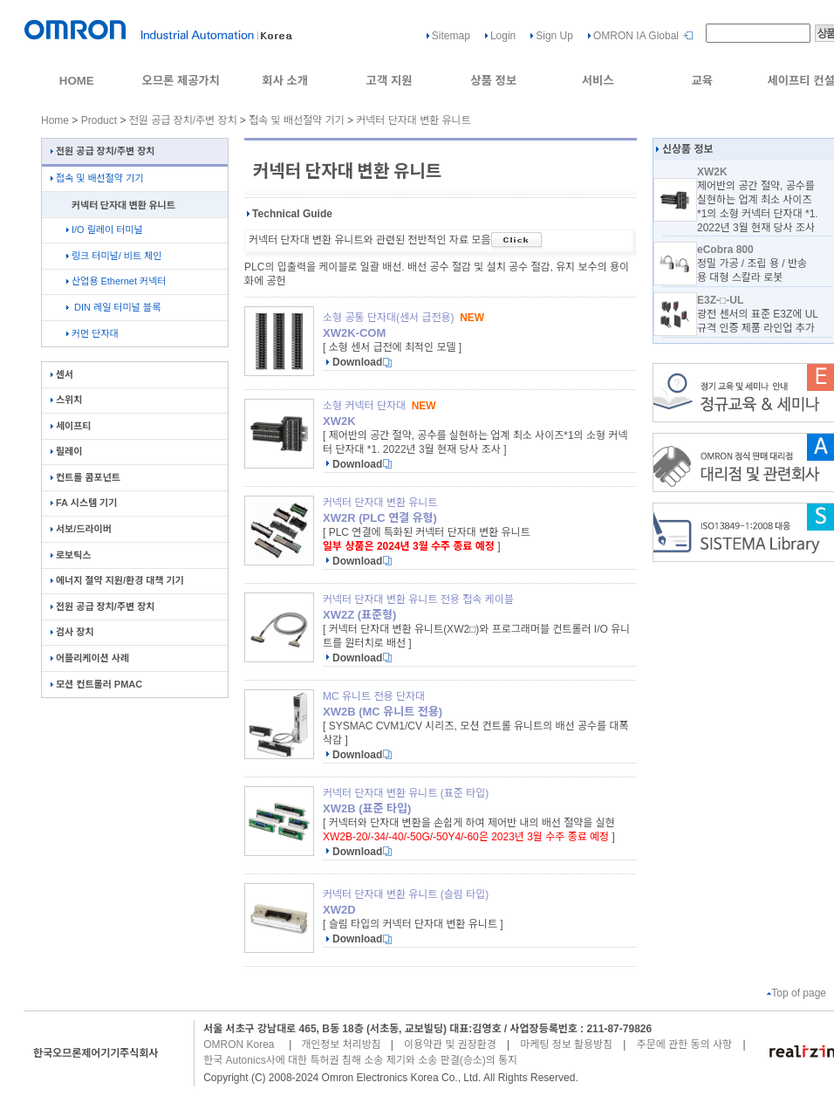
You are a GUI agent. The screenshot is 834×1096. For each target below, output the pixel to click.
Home (55, 120)
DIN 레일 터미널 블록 (113, 307)
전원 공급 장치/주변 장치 (183, 120)
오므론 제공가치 (180, 80)
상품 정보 (493, 80)
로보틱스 (71, 555)
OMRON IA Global (636, 36)
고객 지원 (389, 80)
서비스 (598, 80)
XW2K (712, 172)
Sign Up (554, 36)
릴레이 (66, 451)
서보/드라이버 (81, 529)
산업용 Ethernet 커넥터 (116, 281)
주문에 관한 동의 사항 (684, 1044)
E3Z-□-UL (720, 300)
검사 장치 (72, 632)
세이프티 (71, 426)
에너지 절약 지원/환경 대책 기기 (117, 580)
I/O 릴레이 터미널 (104, 229)
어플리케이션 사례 (90, 658)
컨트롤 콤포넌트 (85, 477)
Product (99, 120)
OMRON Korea (238, 1044)
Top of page (796, 993)
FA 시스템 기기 (84, 502)
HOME (76, 80)
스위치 (66, 399)
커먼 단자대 (92, 333)
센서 (62, 374)
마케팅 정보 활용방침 (566, 1044)
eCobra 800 (725, 249)
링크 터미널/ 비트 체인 (113, 255)
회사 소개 (285, 80)
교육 (702, 80)
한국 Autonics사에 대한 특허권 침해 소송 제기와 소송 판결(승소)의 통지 (360, 1060)
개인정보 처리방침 (341, 1044)
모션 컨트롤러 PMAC (96, 684)
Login (503, 36)
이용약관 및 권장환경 (450, 1044)
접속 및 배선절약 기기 (296, 120)
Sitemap (451, 36)
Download (357, 362)
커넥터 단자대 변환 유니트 (413, 120)
